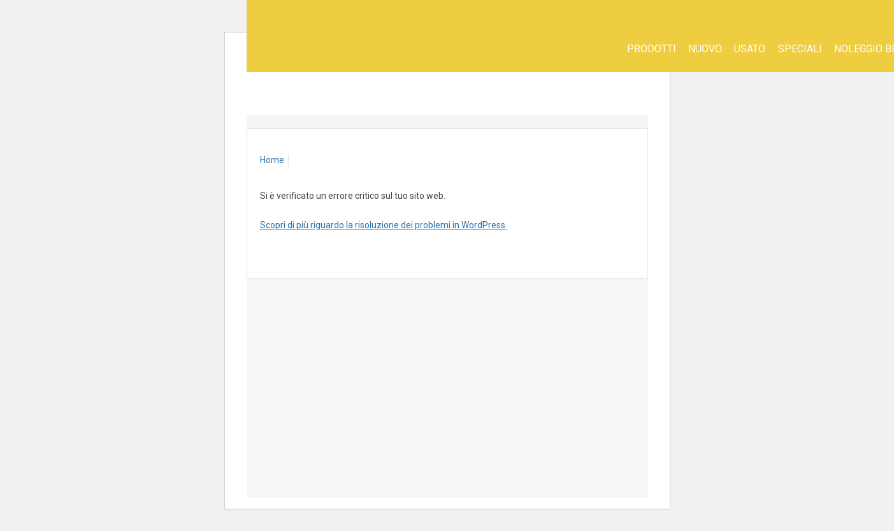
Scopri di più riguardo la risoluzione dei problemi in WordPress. (383, 225)
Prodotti (651, 49)
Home (272, 160)
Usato (749, 49)
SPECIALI (800, 49)
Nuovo (705, 49)
